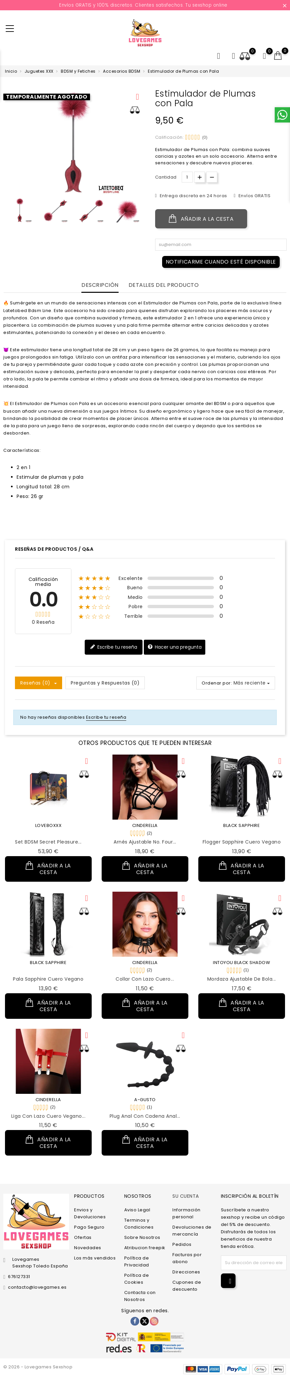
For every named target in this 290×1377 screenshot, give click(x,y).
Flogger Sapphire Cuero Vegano (242, 842)
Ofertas (83, 1237)
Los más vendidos (95, 1258)
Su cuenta (185, 1196)
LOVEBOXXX (48, 825)
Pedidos (182, 1244)
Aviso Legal (137, 1210)
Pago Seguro (89, 1227)
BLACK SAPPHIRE (241, 825)
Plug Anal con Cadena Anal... (145, 1116)
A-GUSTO (145, 1099)
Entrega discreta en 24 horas (192, 196)
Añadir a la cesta (201, 219)
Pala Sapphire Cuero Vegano (48, 979)
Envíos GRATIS (253, 196)
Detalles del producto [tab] (164, 285)
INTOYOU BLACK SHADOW (241, 962)
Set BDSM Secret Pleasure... (48, 842)
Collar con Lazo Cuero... (145, 979)
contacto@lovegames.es (37, 1287)
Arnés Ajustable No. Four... (145, 842)
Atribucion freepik (144, 1248)
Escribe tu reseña (113, 647)
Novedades (87, 1248)
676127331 (19, 1276)
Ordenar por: (217, 683)
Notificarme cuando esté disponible (221, 262)
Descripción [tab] (100, 285)
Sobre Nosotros (142, 1237)
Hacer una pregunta (174, 647)
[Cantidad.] (187, 177)
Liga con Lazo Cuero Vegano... (48, 1116)
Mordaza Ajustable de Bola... (241, 979)
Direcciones (186, 1272)
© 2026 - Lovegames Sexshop (37, 1367)
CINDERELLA (145, 825)
